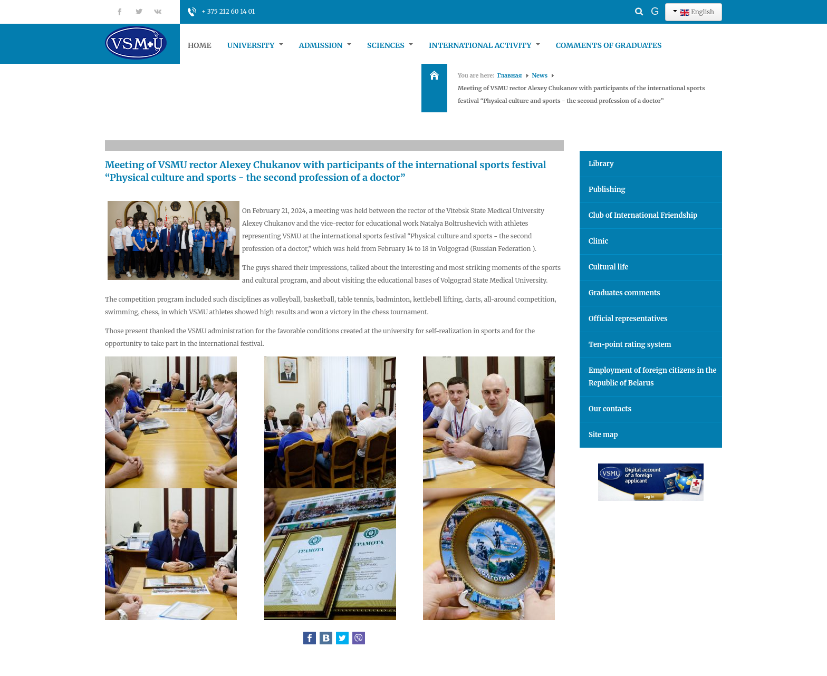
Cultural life (608, 267)
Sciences (390, 45)
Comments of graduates (609, 45)
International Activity (484, 45)
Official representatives (628, 318)
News (540, 75)
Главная (509, 75)
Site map (603, 434)
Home (199, 45)
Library (601, 163)
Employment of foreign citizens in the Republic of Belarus (653, 377)
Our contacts (610, 408)
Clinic (598, 241)
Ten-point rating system (630, 344)
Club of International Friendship (643, 215)
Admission (325, 45)
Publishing (607, 189)
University (255, 45)
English (693, 12)
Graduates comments (624, 292)
